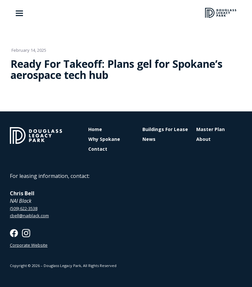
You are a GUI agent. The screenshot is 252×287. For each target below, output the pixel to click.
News (149, 139)
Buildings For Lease (165, 129)
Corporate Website (29, 245)
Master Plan (210, 129)
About (203, 139)
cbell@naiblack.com (29, 216)
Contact (97, 149)
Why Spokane (104, 139)
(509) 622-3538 (23, 208)
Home (95, 129)
